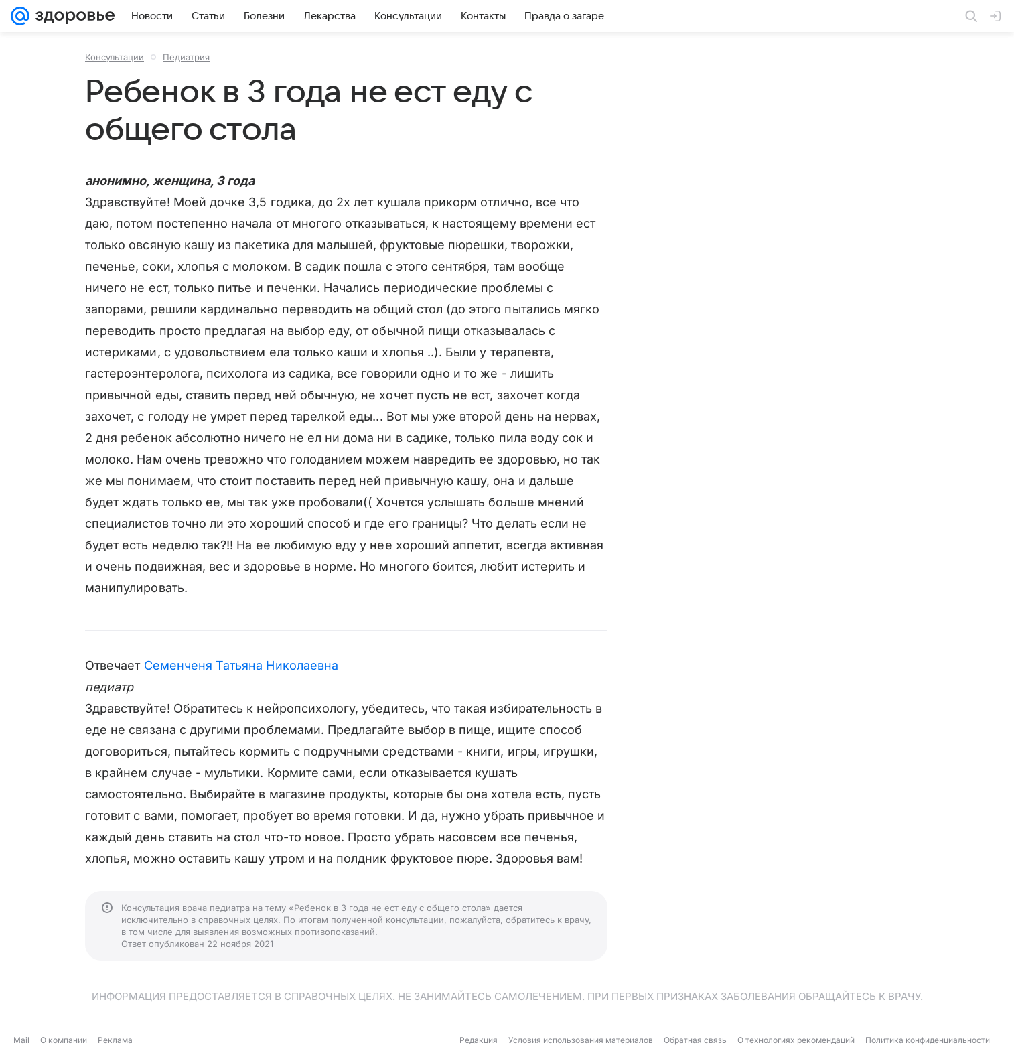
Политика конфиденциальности (927, 1040)
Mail (21, 1040)
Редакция (478, 1040)
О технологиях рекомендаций (796, 1040)
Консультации (114, 57)
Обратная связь (695, 1040)
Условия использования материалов (580, 1040)
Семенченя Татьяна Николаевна (241, 665)
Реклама (115, 1040)
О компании (63, 1040)
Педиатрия (186, 57)
